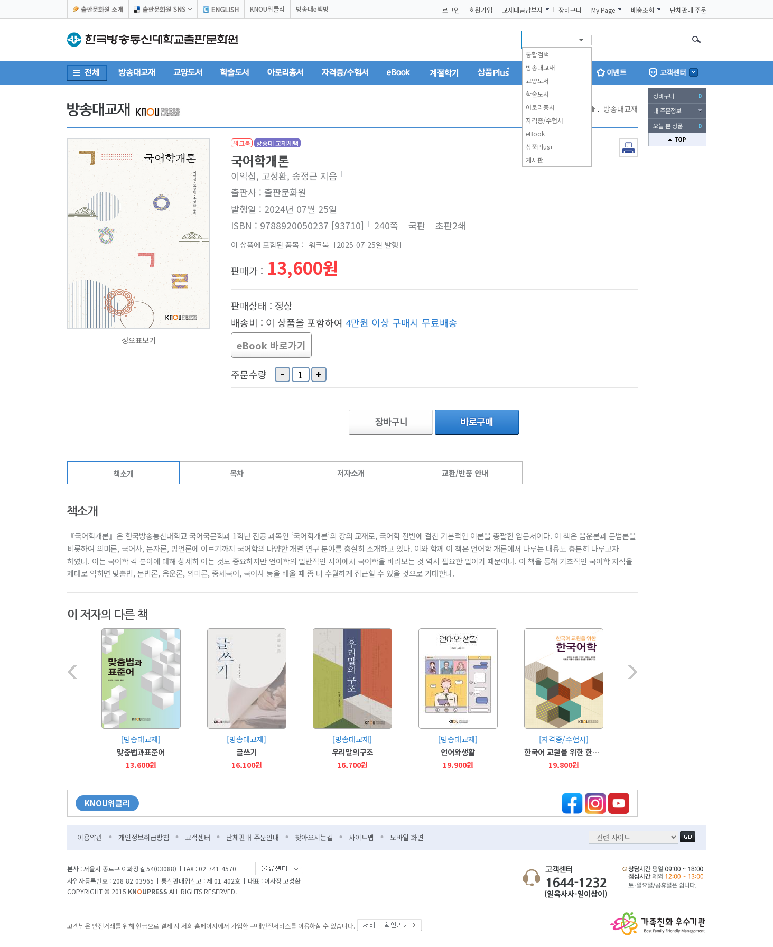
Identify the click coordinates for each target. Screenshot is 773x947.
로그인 (451, 10)
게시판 (534, 159)
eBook (535, 133)
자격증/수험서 (544, 120)
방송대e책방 (312, 8)
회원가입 (480, 10)
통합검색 (537, 54)
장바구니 (570, 10)
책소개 (123, 473)
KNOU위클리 (267, 8)
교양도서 (537, 80)
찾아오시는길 (314, 837)
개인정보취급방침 (143, 837)
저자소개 (351, 472)
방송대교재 (540, 67)
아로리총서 (540, 107)
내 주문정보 (667, 110)
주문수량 (249, 374)
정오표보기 (139, 340)
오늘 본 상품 (677, 126)
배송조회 (642, 10)
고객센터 (197, 837)
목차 (237, 472)
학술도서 (537, 93)
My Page (603, 10)
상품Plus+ (539, 146)
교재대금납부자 (522, 10)
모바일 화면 (407, 837)
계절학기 (444, 72)
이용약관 (90, 837)
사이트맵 (361, 837)
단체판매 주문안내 (252, 837)
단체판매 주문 (688, 10)
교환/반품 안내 (465, 472)
